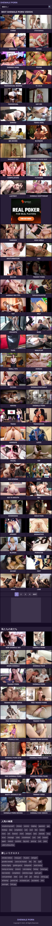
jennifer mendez (7, 862)
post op (33, 841)
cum (34, 837)
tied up (36, 877)
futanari (15, 834)
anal (31, 830)
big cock (26, 841)
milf (39, 837)
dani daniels (6, 873)
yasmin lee (14, 880)
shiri (42, 880)
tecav (3, 837)
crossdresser (26, 837)
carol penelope (7, 877)
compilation (18, 830)
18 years (26, 858)
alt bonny (5, 880)
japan (4, 841)
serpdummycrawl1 (8, 826)
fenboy (36, 869)
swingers (34, 858)
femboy (4, 830)
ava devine (35, 880)
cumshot (18, 841)
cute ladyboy (27, 869)
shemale (41, 834)
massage (11, 837)
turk (39, 841)
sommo (26, 826)
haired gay (43, 869)
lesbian (42, 830)
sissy (48, 834)
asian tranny (38, 865)
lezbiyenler (27, 865)
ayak (39, 862)
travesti (45, 837)
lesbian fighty (6, 865)
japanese (42, 826)
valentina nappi (27, 873)
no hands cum (24, 880)
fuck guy (13, 884)
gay (48, 826)
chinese (19, 826)
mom (21, 834)
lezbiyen (28, 834)
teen (35, 834)
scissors (17, 869)
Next (35, 594)
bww (15, 877)
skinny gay (44, 877)
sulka (17, 837)
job (31, 877)
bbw (10, 830)
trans (3, 834)
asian (45, 841)
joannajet (5, 884)
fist (35, 862)
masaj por (18, 858)
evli (9, 834)
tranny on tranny (7, 869)
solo (26, 830)
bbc (36, 830)
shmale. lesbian (7, 858)
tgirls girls (38, 873)
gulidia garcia (17, 865)
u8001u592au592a (8, 845)
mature (10, 841)
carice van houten (21, 862)
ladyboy (33, 826)
